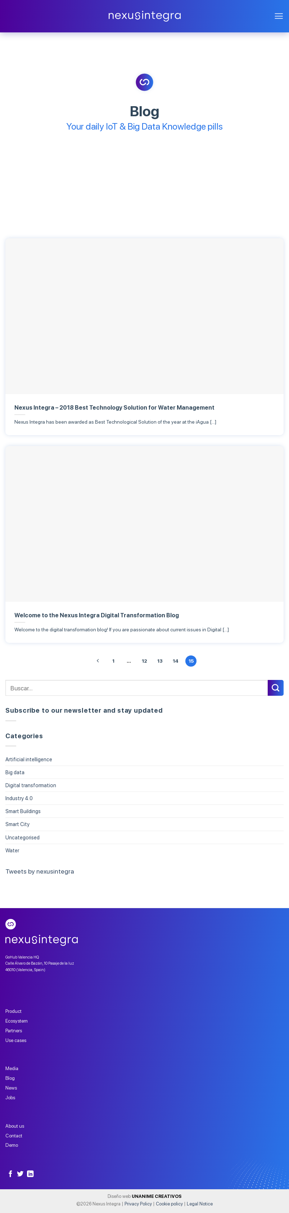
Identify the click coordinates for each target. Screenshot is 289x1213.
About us (14, 1126)
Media (11, 1068)
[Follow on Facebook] (10, 1174)
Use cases (15, 1040)
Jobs (10, 1097)
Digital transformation (30, 785)
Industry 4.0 (19, 798)
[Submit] (276, 688)
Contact (13, 1135)
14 (176, 661)
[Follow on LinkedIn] (30, 1174)
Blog (10, 1078)
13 (160, 661)
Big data (14, 772)
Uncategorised (22, 837)
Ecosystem (16, 1021)
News (11, 1088)
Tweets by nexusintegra (39, 871)
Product (13, 1011)
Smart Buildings (23, 811)
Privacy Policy (138, 1204)
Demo (11, 1145)
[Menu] (279, 16)
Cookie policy (169, 1204)
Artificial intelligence (28, 759)
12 (144, 661)
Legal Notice (200, 1204)
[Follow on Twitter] (20, 1174)
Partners (13, 1030)
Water (12, 850)
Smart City (17, 824)
